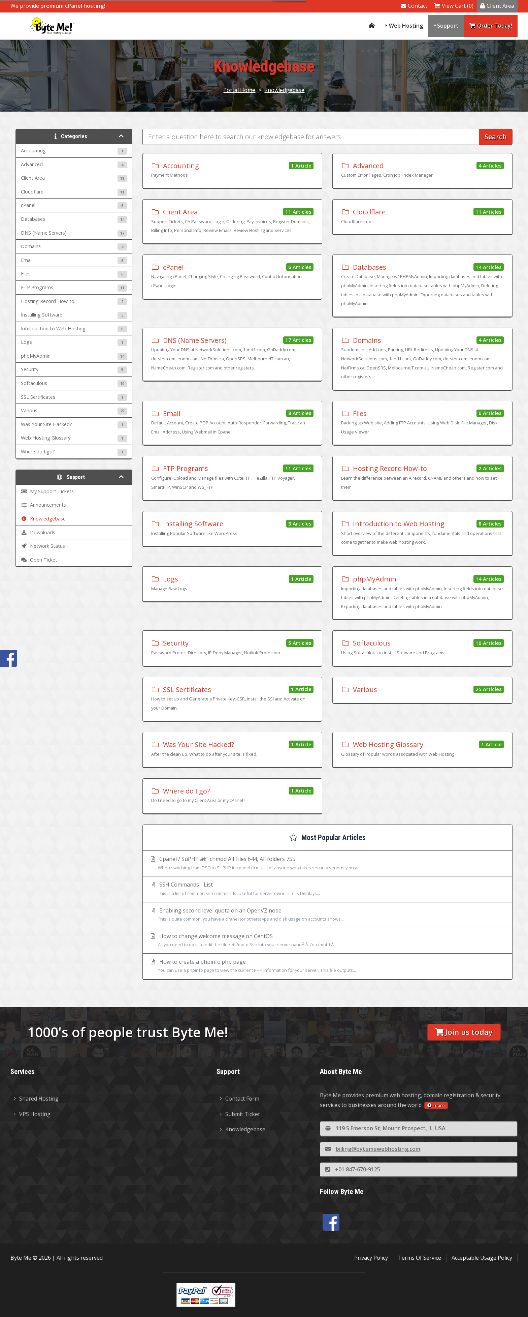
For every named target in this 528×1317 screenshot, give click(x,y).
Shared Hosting (36, 1098)
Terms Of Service (419, 1257)
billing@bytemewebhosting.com (372, 1149)
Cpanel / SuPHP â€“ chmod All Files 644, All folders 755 (327, 863)
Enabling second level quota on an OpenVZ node (327, 915)
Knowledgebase (284, 90)
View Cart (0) (453, 5)
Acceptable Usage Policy (482, 1257)
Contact (414, 5)
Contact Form (239, 1098)
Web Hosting (406, 25)
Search (496, 136)
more (436, 1105)
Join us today (464, 1032)
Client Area (497, 5)
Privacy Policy (371, 1257)
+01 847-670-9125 (352, 1169)
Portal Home (239, 90)
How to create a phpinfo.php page (327, 966)
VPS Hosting (32, 1114)
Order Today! (490, 25)
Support (448, 25)
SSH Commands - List (327, 889)
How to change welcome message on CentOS (327, 940)
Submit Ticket (240, 1114)
